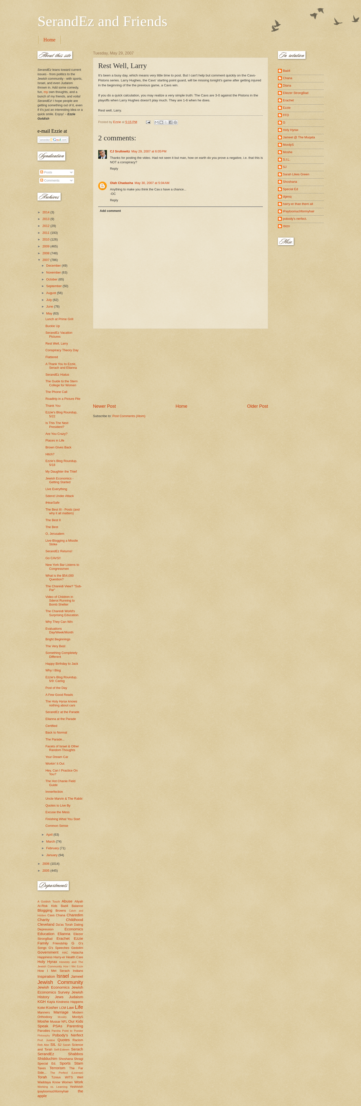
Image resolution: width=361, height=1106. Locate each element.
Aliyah (78, 901)
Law (70, 1007)
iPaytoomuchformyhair (298, 211)
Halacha (77, 952)
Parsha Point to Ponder (67, 1030)
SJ (59, 1045)
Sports (65, 1063)
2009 (46, 246)
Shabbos (75, 1054)
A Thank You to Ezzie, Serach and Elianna (61, 365)
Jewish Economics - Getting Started (59, 480)
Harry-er (59, 957)
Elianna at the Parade (60, 719)
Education (45, 934)
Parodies (43, 1030)
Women (67, 1082)
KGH (41, 1001)
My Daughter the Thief (61, 471)
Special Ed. (46, 1063)
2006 (46, 864)
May (49, 313)
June (50, 306)
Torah (42, 1077)
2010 (46, 239)
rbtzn (286, 226)
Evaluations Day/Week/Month (59, 630)
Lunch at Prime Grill (59, 319)
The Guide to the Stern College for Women (61, 383)
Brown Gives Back (58, 447)
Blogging (44, 910)
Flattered (51, 357)
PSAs (57, 1026)
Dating (78, 924)
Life (79, 1007)
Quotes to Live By (58, 805)
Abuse (67, 901)
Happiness (45, 957)
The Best (51, 527)
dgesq (287, 196)
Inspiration (46, 976)
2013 (46, 219)
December (54, 265)
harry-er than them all (298, 204)
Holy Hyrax (47, 961)
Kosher (52, 1007)
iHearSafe (52, 502)
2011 (46, 233)
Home (49, 39)
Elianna (63, 934)
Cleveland (45, 924)
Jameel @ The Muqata (299, 137)
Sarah (67, 1044)
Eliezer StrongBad (295, 93)
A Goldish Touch (48, 901)
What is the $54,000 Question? (59, 577)
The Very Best (55, 646)
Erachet (63, 938)
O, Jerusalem (54, 533)
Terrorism (57, 1068)
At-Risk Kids (47, 906)
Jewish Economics (53, 987)
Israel (62, 976)
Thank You (52, 405)
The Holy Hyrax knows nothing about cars (61, 703)
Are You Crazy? (56, 434)
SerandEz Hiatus (57, 374)
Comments (49, 180)
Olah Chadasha (121, 183)
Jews (59, 997)
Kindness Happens (69, 1002)
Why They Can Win (59, 622)
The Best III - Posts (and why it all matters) (62, 511)
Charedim (75, 915)
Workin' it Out (54, 763)
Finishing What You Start (62, 819)
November (54, 272)
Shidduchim (47, 1058)
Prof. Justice (46, 1040)
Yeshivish (76, 1086)
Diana (287, 85)
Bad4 (64, 906)
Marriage (61, 1012)
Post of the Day (56, 688)
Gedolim (77, 948)
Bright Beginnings (57, 639)
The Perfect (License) (66, 1072)
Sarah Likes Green (296, 174)
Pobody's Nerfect (68, 1035)
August (51, 293)
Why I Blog (53, 670)
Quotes (63, 1040)
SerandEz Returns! (58, 551)
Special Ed (290, 189)
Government (47, 952)
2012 (46, 226)
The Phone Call (56, 392)
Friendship (60, 943)
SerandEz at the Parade (62, 712)
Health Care (74, 957)
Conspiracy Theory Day (61, 350)
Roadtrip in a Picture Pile (62, 399)
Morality (62, 1017)
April (49, 834)
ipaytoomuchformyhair (53, 1091)
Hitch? (49, 454)
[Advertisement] (180, 366)
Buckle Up (52, 326)
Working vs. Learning (52, 1086)
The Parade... (55, 739)
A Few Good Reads (59, 695)
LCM (62, 1008)
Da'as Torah (64, 924)
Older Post (257, 406)
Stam (78, 1063)
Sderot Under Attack (59, 496)
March (51, 841)
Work (78, 1082)
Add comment (110, 211)
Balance (77, 906)
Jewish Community (60, 982)
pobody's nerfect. (295, 219)
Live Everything (56, 489)
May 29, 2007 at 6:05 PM (148, 151)
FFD (286, 115)
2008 (46, 253)
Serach (77, 1049)
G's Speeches (59, 948)
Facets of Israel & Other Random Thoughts (62, 748)
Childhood (74, 920)
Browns (60, 910)
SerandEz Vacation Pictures (58, 334)
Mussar (55, 1021)
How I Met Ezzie (73, 966)
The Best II (53, 520)
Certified (51, 726)
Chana (60, 915)
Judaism (76, 997)
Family (43, 943)
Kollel (41, 1008)
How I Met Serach (53, 971)
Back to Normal (56, 732)
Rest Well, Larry (56, 343)
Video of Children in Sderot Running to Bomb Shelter (60, 600)
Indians (78, 971)
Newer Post (104, 406)
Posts (46, 172)
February (53, 848)
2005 (46, 870)
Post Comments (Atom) (128, 416)
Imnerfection (54, 791)
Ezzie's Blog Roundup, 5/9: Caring (61, 679)
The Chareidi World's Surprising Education (61, 613)
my (46, 92)
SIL (53, 1044)
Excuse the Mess (57, 812)
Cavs (50, 915)
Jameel (77, 976)
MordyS (77, 1017)
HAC (65, 952)
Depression (45, 929)
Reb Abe (43, 1044)
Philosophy (43, 1035)
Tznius (56, 1077)
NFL (64, 1021)
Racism (77, 1040)
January (52, 855)
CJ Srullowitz (120, 151)
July (49, 300)
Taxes (41, 1068)
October (52, 279)
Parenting (75, 1026)
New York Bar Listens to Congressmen (62, 566)
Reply (114, 168)
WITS (69, 1077)
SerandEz (45, 1054)
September (54, 286)
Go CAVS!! (53, 558)
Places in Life (54, 440)
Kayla (51, 1002)
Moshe (43, 1021)
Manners (43, 1012)
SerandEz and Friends (102, 21)
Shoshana (66, 1059)
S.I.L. (286, 159)
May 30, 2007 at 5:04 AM (152, 183)
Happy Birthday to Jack (61, 663)
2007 (46, 260)
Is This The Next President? (56, 424)
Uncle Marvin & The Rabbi (63, 798)
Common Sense (56, 826)
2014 (46, 212)
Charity (43, 920)
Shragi (78, 1059)
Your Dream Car (56, 757)
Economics (74, 929)
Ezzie (78, 938)
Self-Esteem (62, 1049)
